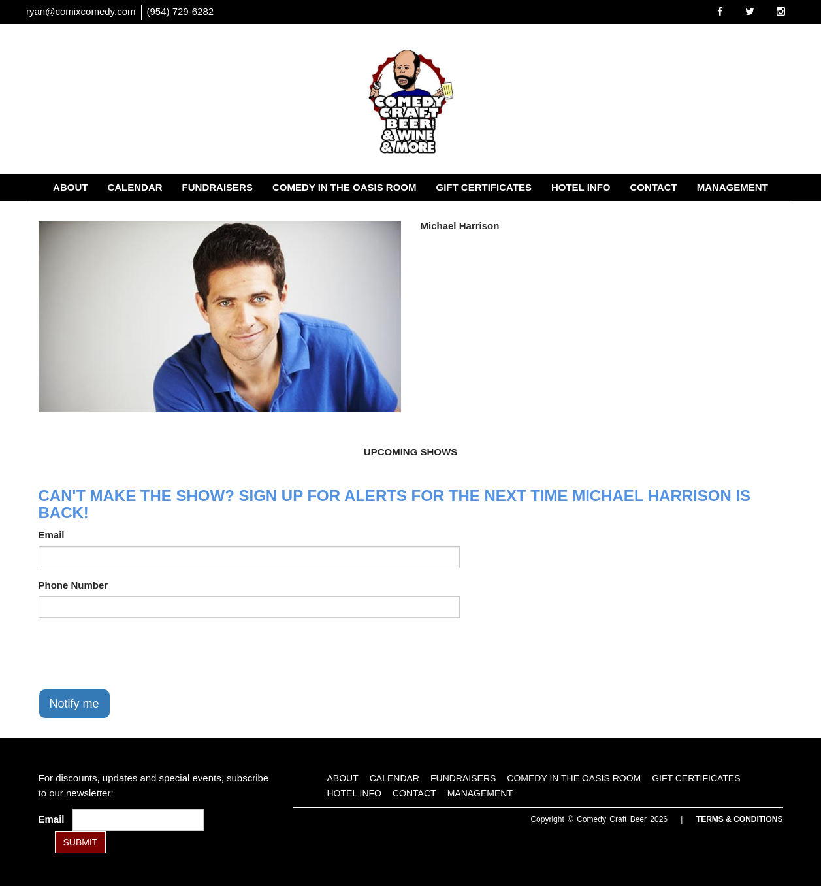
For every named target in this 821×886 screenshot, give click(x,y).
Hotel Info (581, 187)
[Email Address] (138, 820)
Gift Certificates (484, 187)
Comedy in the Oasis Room (344, 187)
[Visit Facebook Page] (720, 11)
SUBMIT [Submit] (80, 842)
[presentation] (138, 653)
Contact (653, 187)
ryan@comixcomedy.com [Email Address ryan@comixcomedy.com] (81, 11)
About (70, 187)
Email (52, 534)
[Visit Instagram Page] (781, 11)
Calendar (134, 187)
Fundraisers (217, 187)
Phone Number (73, 585)
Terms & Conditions (739, 819)
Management (732, 187)
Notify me (74, 703)
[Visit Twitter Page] (749, 11)
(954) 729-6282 (180, 11)
